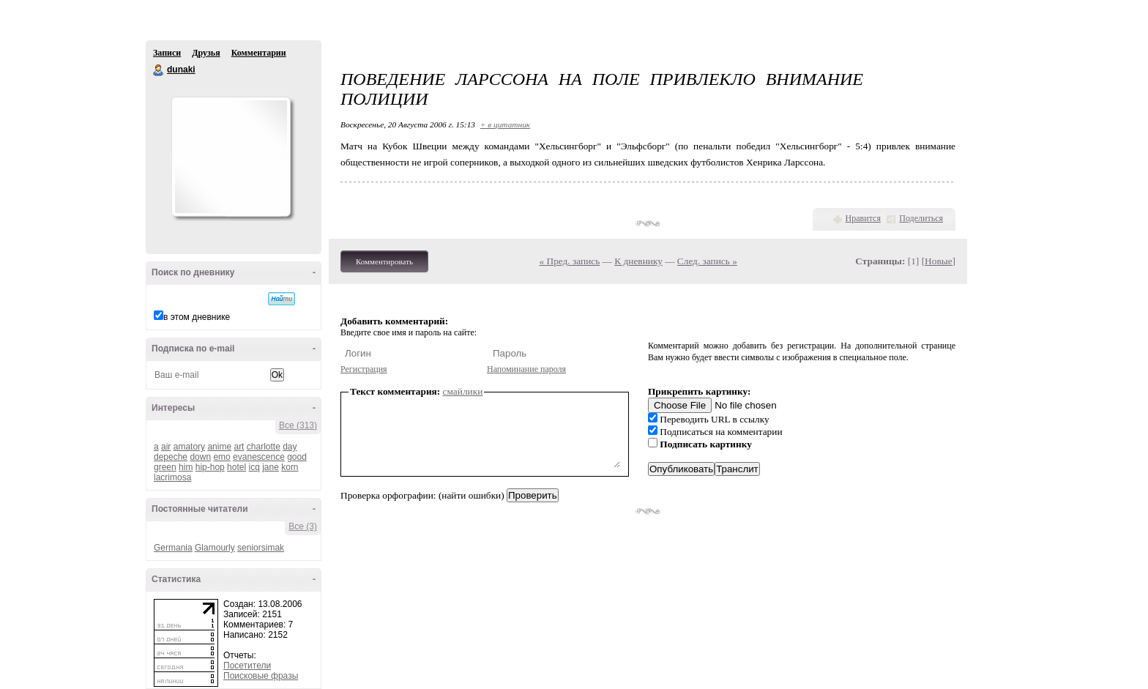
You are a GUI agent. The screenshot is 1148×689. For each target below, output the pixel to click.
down (200, 457)
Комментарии (258, 53)
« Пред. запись (570, 261)
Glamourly (215, 548)
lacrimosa (172, 477)
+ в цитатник (505, 124)
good (297, 457)
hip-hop (210, 467)
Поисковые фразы (260, 676)
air (166, 447)
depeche (170, 457)
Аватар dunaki (231, 157)
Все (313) (298, 425)
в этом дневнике (196, 317)
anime (219, 447)
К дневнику (638, 261)
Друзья (206, 53)
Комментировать (384, 261)
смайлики (463, 391)
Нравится (863, 218)
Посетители (247, 665)
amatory (189, 447)
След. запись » (707, 261)
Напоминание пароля (526, 369)
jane (270, 467)
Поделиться (921, 218)
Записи (167, 53)
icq (253, 467)
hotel (236, 467)
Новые (938, 261)
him (186, 467)
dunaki (159, 70)
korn (289, 467)
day (290, 447)
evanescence (259, 457)
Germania (173, 548)
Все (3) (302, 526)
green (165, 467)
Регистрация (363, 369)
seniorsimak (260, 548)
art (239, 447)
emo (221, 457)
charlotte (263, 447)
